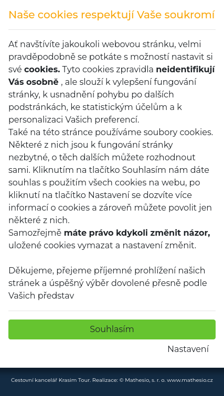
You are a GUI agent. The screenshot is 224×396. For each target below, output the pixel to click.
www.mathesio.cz (190, 380)
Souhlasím (112, 329)
